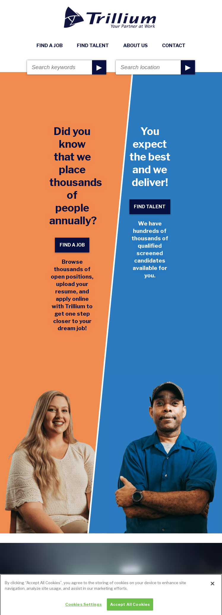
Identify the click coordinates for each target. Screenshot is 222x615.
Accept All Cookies (130, 608)
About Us (135, 45)
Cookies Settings (83, 608)
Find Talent (93, 45)
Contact (173, 45)
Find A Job (50, 45)
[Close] (212, 587)
